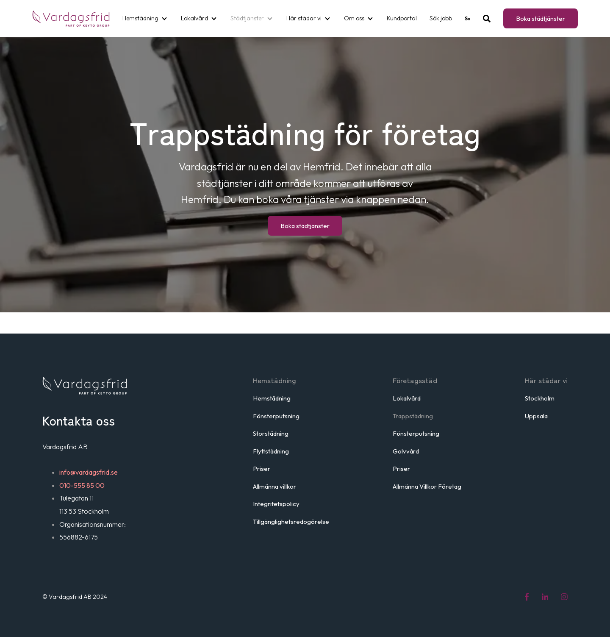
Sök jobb (441, 18)
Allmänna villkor (274, 486)
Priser (261, 469)
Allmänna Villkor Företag (427, 486)
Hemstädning (140, 18)
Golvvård (406, 451)
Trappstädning (413, 416)
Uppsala (536, 416)
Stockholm (540, 398)
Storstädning (270, 433)
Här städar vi (304, 18)
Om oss (354, 18)
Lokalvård (194, 18)
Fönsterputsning (276, 416)
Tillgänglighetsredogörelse (291, 521)
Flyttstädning (271, 451)
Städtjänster (247, 18)
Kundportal (402, 18)
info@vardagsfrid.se (88, 472)
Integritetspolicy (276, 504)
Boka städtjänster (540, 18)
